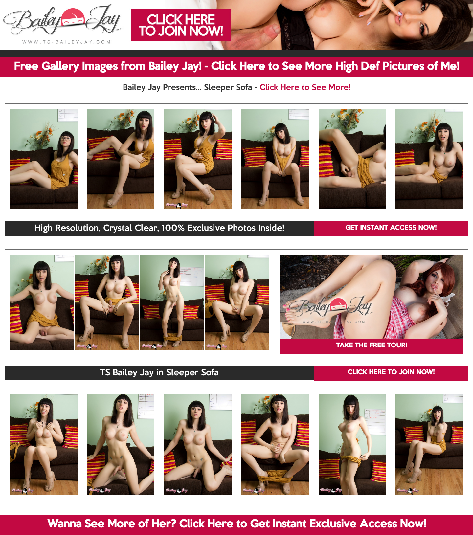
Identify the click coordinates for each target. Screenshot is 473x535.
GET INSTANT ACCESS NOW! (391, 228)
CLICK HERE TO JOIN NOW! (391, 373)
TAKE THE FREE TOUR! (371, 346)
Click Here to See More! (304, 87)
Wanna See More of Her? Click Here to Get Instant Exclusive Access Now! (236, 524)
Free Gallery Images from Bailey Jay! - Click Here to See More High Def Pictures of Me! (236, 67)
